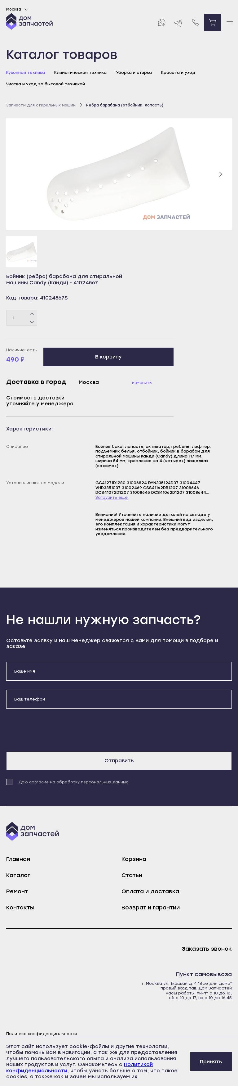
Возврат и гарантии (150, 907)
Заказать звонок (207, 949)
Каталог (18, 875)
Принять (211, 1062)
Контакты (20, 907)
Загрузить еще (111, 497)
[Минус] (32, 322)
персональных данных (104, 782)
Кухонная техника (25, 72)
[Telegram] (178, 22)
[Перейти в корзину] (212, 22)
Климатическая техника (80, 72)
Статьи (131, 875)
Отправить (119, 761)
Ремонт (17, 891)
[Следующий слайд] (220, 174)
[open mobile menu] (229, 22)
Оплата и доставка (150, 891)
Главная (18, 859)
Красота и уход (178, 72)
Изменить (142, 382)
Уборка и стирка (134, 72)
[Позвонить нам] (195, 22)
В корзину (108, 357)
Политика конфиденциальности (41, 1033)
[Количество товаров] (21, 318)
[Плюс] (32, 314)
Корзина (133, 859)
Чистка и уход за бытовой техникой (45, 84)
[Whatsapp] (161, 22)
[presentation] (53, 730)
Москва (18, 9)
